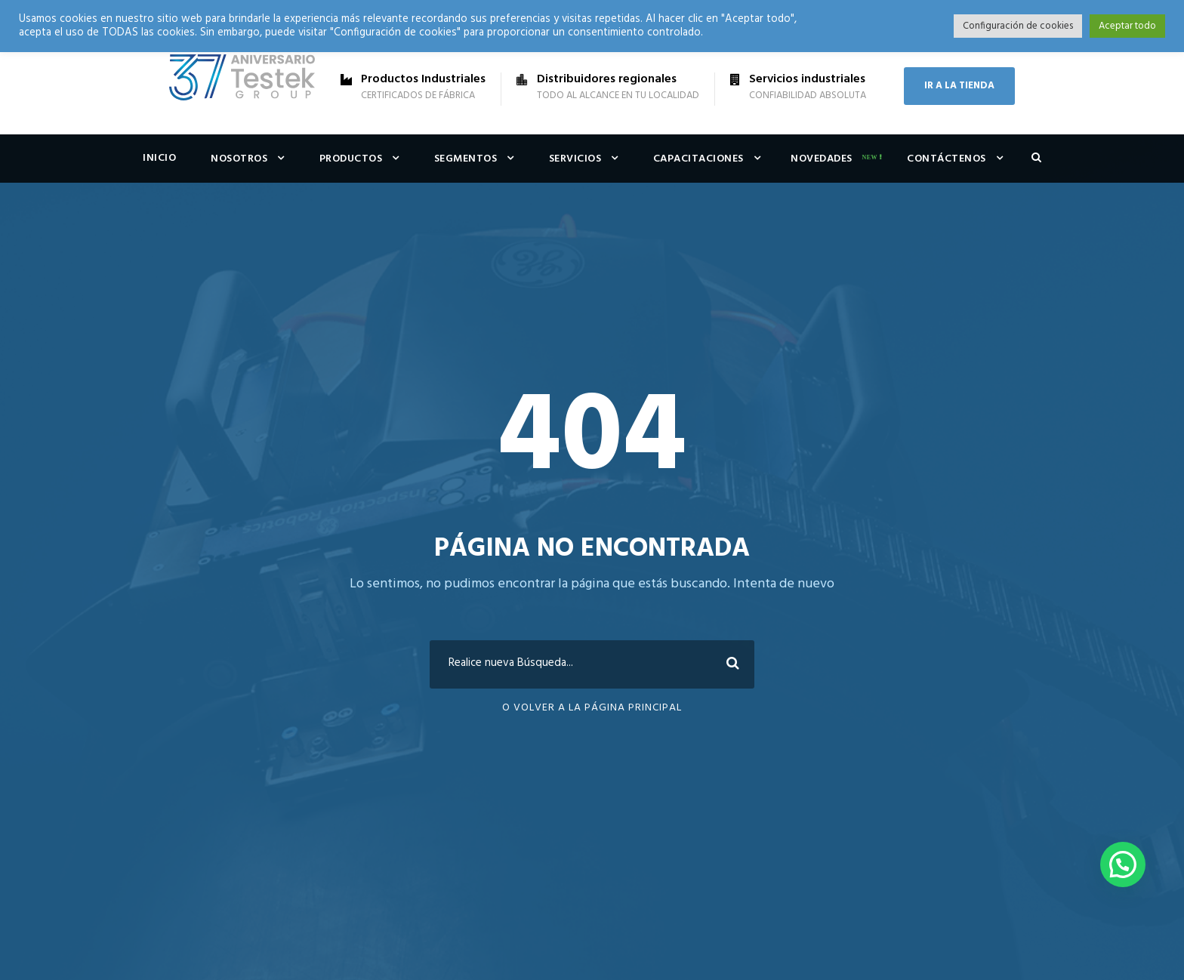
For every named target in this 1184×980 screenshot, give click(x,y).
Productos (351, 159)
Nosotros (239, 159)
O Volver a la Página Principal (592, 708)
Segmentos (466, 159)
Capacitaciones (698, 159)
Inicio (159, 158)
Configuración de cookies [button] (1018, 26)
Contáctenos (946, 159)
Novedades (822, 159)
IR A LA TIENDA (959, 86)
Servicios (575, 159)
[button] (1122, 864)
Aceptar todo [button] (1127, 26)
